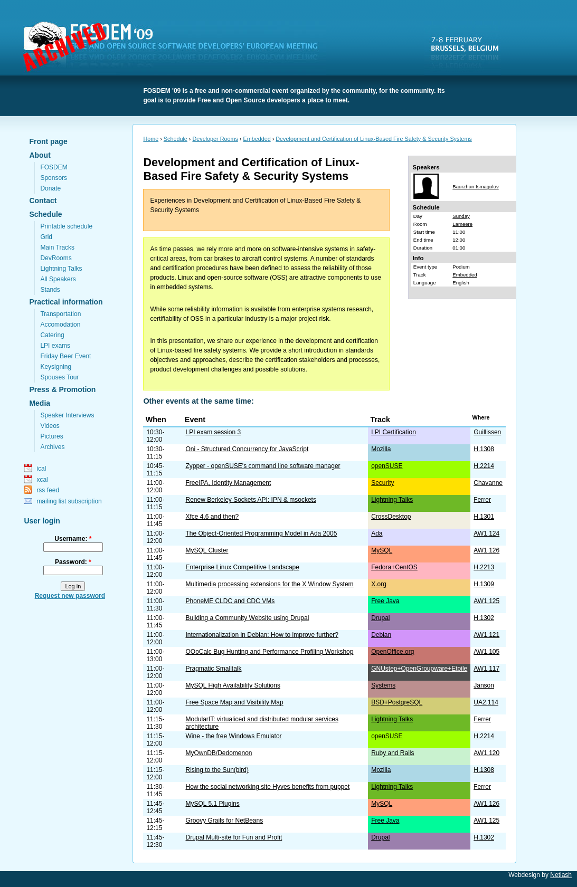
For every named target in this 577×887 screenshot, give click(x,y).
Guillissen (487, 432)
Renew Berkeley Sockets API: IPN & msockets (250, 499)
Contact (42, 200)
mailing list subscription (68, 501)
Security (382, 483)
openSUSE (386, 466)
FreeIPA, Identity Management (228, 483)
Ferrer (482, 499)
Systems (383, 685)
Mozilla (381, 449)
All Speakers (57, 279)
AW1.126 (486, 550)
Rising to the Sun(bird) (216, 770)
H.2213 (484, 567)
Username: (72, 538)
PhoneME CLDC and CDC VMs (230, 601)
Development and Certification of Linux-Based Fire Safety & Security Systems (373, 139)
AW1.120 (486, 753)
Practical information (65, 302)
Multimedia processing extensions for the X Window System (269, 584)
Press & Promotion (62, 389)
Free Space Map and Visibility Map (234, 702)
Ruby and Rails (392, 753)
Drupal (380, 618)
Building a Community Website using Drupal (247, 618)
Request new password (70, 595)
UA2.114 (486, 702)
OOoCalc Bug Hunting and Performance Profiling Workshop (269, 651)
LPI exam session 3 (213, 432)
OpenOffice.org (392, 651)
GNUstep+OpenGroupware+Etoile (419, 668)
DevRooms (55, 258)
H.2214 (484, 466)
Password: (73, 562)
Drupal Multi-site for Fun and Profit (233, 837)
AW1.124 (486, 533)
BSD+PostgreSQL (396, 702)
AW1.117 (486, 668)
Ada (376, 533)
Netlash (561, 875)
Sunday (461, 216)
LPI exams (55, 345)
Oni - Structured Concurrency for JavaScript (246, 449)
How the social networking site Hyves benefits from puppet (267, 786)
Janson (484, 685)
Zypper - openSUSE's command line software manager (262, 466)
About (39, 155)
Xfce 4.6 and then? (212, 516)
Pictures (51, 436)
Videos (49, 426)
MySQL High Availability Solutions (232, 685)
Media (39, 403)
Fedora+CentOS (394, 567)
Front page (48, 141)
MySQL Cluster (206, 550)
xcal (42, 479)
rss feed (47, 490)
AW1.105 (486, 651)
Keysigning (55, 366)
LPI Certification (393, 432)
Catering (52, 335)
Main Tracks (57, 247)
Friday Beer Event (65, 356)
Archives (52, 447)
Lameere (462, 224)
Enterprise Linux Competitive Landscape (242, 567)
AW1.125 (486, 601)
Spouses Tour (59, 377)
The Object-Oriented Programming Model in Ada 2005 (261, 533)
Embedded (256, 139)
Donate (50, 188)
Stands (50, 289)
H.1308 (484, 449)
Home (150, 139)
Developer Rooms (215, 139)
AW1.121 (486, 634)
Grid (46, 237)
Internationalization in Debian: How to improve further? (261, 634)
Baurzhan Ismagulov (475, 186)
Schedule (45, 214)
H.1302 (484, 618)
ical (41, 468)
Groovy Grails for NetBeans (224, 820)
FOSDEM (176, 48)
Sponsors (53, 178)
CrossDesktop (391, 516)
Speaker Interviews (67, 415)
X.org (378, 584)
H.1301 (484, 516)
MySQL (381, 550)
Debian (381, 634)
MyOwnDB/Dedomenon (218, 753)
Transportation (60, 314)
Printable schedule (66, 226)
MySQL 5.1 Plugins (212, 803)
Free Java (385, 601)
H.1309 (484, 584)
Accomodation (60, 324)
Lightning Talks (61, 268)
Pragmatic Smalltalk (213, 668)
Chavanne (488, 483)
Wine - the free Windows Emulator (233, 736)
